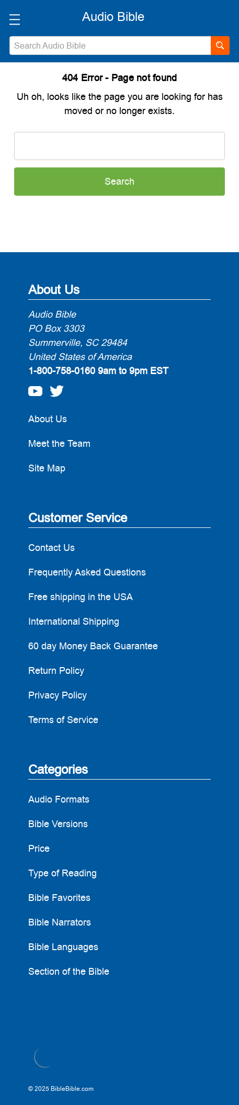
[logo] (113, 16)
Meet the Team (59, 443)
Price (39, 848)
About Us (47, 418)
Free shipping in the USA (80, 596)
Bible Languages (63, 946)
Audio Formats (58, 799)
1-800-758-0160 (61, 370)
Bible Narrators (59, 922)
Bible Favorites (59, 897)
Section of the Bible (68, 971)
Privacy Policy (57, 695)
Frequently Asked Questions (87, 572)
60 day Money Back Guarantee (93, 645)
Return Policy (56, 670)
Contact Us (51, 547)
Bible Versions (58, 823)
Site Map (46, 468)
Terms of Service (63, 719)
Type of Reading (62, 873)
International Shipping (73, 621)
